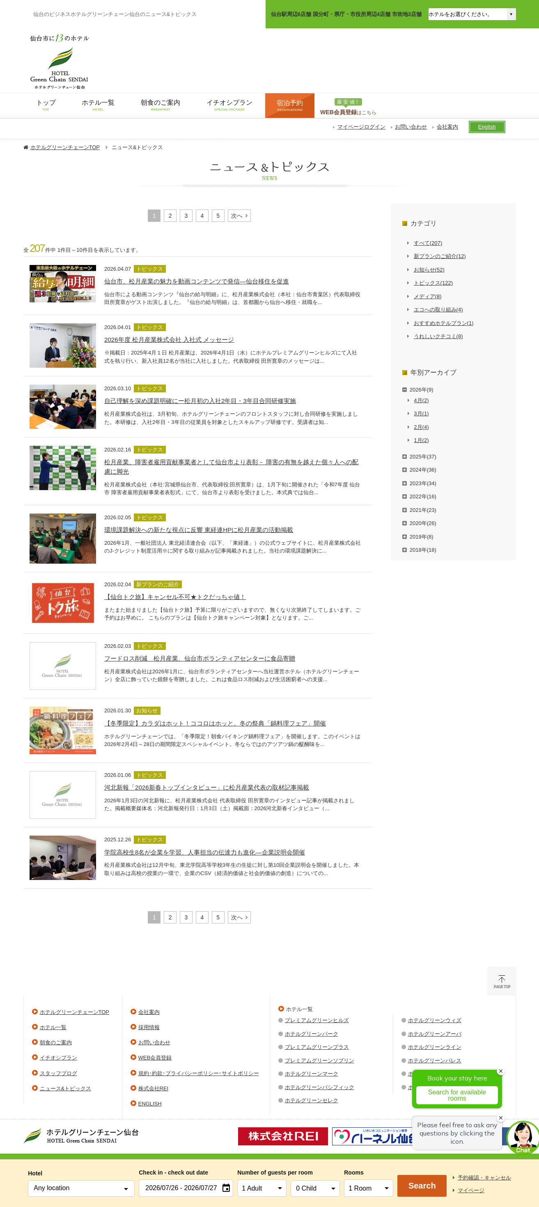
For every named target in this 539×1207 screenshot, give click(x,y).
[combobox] (81, 1188)
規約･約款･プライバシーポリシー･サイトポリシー (198, 1073)
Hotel (35, 1173)
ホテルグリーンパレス (434, 1060)
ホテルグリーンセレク (311, 1100)
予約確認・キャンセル (484, 1178)
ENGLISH (150, 1104)
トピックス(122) (433, 283)
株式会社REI (153, 1088)
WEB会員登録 (155, 1058)
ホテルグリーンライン (434, 1047)
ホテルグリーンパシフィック (319, 1087)
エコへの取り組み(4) (438, 309)
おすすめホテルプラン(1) (444, 323)
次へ (237, 215)
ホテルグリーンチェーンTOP (65, 147)
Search (422, 1185)
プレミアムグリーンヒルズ (317, 1020)
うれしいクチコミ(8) (438, 336)
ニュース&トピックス (66, 1088)
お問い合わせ (411, 127)
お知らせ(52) (429, 270)
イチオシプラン (58, 1058)
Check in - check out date (173, 1172)
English (487, 127)
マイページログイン (361, 127)
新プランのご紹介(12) (440, 256)
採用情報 (149, 1027)
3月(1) (421, 413)
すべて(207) (428, 243)
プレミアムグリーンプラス (317, 1047)
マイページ (471, 1190)
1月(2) (421, 440)
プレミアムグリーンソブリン (319, 1060)
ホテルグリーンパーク (311, 1034)
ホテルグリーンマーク (311, 1074)
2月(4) (421, 427)
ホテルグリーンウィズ (434, 1020)
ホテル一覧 (53, 1027)
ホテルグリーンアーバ (434, 1034)
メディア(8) (428, 296)
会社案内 (447, 127)
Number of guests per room (262, 1172)
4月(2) (421, 400)
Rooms (353, 1172)
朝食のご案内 (56, 1042)
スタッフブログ (58, 1073)
